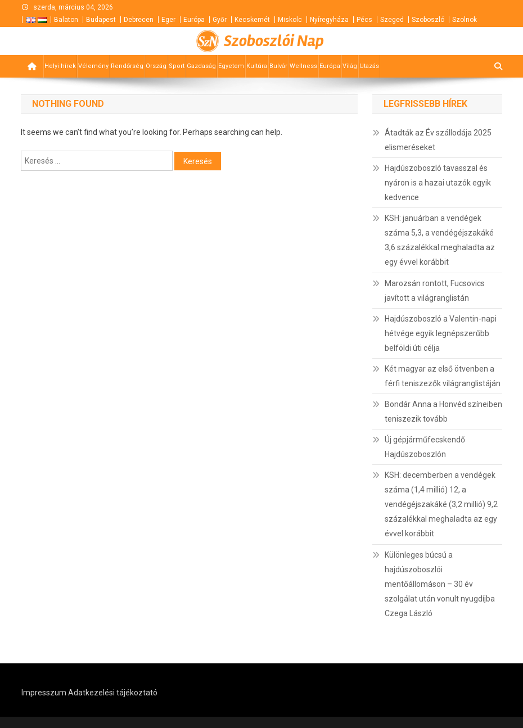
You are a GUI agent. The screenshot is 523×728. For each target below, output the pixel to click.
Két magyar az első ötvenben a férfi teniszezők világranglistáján (443, 376)
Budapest (101, 20)
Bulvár (278, 66)
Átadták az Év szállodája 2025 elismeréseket (438, 140)
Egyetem (231, 66)
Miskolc (290, 20)
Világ (349, 66)
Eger (168, 20)
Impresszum (43, 692)
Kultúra (256, 66)
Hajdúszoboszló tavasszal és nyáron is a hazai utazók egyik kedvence (438, 183)
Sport (176, 66)
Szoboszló (428, 20)
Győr (220, 20)
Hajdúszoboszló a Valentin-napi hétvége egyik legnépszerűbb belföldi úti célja (441, 333)
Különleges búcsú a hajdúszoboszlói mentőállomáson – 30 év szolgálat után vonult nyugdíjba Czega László (440, 584)
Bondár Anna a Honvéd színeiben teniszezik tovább (443, 411)
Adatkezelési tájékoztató (112, 692)
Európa (194, 20)
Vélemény (93, 66)
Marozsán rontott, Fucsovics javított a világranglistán (435, 290)
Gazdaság (201, 66)
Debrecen (139, 20)
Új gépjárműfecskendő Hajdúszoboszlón (425, 447)
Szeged (392, 20)
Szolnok (464, 20)
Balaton (66, 20)
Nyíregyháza (329, 20)
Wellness (303, 66)
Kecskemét (252, 20)
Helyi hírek (60, 66)
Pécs (364, 20)
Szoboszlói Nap (274, 41)
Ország (156, 66)
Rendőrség (127, 66)
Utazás (369, 66)
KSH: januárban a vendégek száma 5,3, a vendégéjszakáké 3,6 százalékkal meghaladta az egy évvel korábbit (440, 240)
